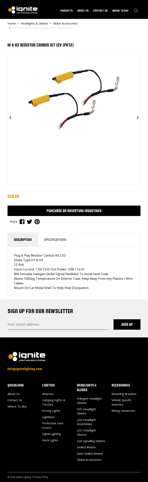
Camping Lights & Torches (53, 402)
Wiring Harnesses (123, 411)
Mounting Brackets (124, 394)
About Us (14, 394)
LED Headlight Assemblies (86, 422)
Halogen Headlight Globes (89, 400)
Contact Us (15, 400)
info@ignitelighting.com (25, 369)
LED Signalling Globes (91, 441)
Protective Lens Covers (52, 425)
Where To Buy (17, 406)
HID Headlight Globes (86, 411)
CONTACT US (100, 10)
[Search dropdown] (136, 10)
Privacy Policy (41, 477)
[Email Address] (58, 324)
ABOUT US (83, 10)
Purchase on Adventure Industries (74, 210)
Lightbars (48, 417)
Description (23, 240)
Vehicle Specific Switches (122, 402)
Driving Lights (51, 411)
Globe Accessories (89, 460)
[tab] (23, 240)
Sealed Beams (86, 447)
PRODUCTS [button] (66, 10)
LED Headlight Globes (86, 432)
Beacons (48, 394)
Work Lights (50, 440)
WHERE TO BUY (120, 10)
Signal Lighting (51, 434)
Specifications (55, 240)
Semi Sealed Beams (90, 453)
